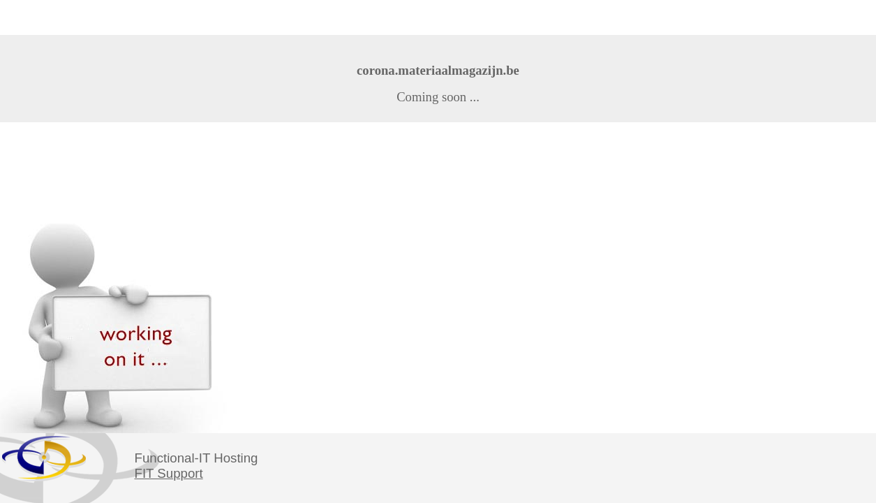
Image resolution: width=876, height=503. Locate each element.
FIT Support (169, 473)
